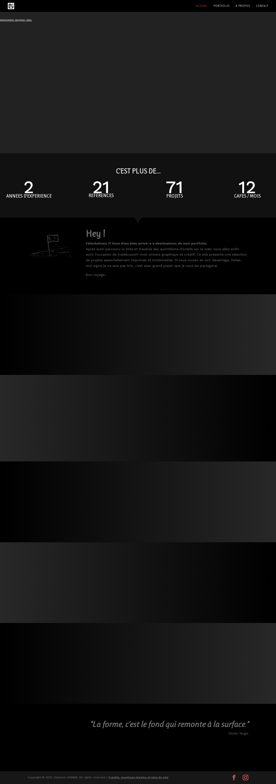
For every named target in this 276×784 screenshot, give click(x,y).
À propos (243, 6)
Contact (262, 6)
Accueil (202, 6)
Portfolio (222, 6)
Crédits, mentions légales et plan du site (138, 777)
